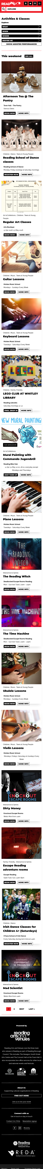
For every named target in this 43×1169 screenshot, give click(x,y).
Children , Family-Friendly (21, 394)
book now (9, 589)
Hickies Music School (12, 284)
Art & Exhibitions (21, 455)
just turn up (10, 475)
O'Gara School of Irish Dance (15, 936)
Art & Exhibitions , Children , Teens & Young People (21, 219)
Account (26, 3)
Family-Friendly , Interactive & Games (21, 866)
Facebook (14, 1128)
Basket (30, 3)
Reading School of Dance (13, 167)
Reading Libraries (10, 403)
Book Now (9, 113)
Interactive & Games (21, 575)
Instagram (19, 1128)
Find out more (21, 1096)
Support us (35, 3)
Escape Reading (10, 875)
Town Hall (8, 106)
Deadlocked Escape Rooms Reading (18, 582)
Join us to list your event (21, 1102)
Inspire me (21, 40)
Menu (39, 3)
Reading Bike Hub (11, 464)
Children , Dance (21, 927)
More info (23, 113)
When (21, 31)
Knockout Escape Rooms (13, 813)
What (21, 26)
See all (29, 56)
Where (21, 35)
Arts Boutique (9, 227)
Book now (9, 882)
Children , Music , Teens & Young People (21, 278)
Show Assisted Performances (21, 44)
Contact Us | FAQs (13, 1121)
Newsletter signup (30, 1121)
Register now (11, 175)
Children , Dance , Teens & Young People (21, 158)
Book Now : (10, 235)
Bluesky (27, 1128)
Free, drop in (11, 411)
